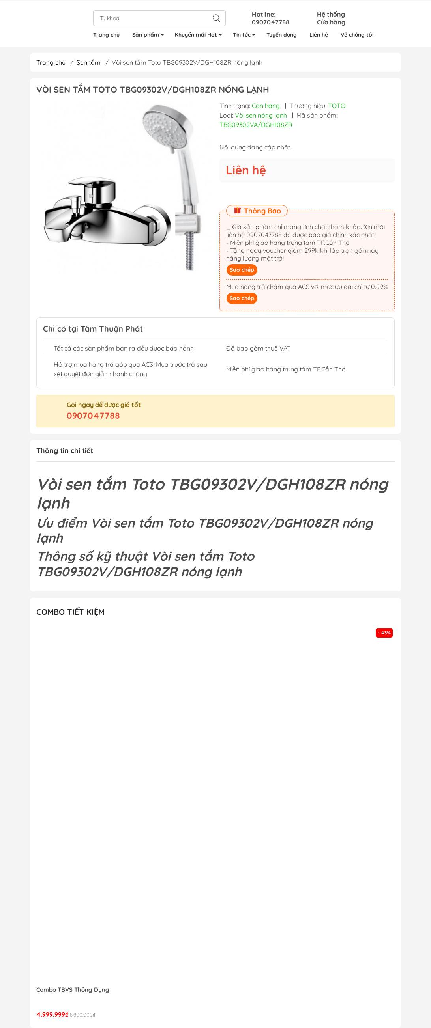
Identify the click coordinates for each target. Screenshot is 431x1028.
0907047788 (93, 415)
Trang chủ (106, 33)
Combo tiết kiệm (70, 612)
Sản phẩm (150, 35)
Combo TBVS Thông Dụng (72, 989)
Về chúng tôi (357, 33)
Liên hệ (318, 33)
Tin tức (246, 35)
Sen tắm (89, 62)
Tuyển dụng (281, 33)
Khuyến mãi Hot (201, 35)
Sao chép (242, 269)
